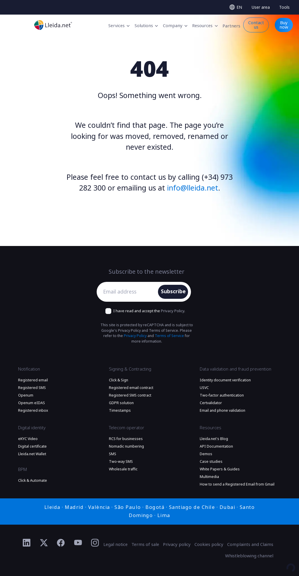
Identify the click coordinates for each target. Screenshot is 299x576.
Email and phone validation (222, 410)
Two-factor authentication (222, 395)
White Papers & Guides (220, 469)
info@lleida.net (192, 188)
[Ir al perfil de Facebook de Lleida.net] (60, 543)
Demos (206, 454)
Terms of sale (145, 544)
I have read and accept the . (149, 311)
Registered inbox (33, 410)
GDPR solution (121, 403)
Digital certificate (32, 446)
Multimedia (209, 476)
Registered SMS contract (130, 395)
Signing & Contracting (130, 369)
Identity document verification (225, 380)
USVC (204, 387)
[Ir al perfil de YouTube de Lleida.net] (78, 543)
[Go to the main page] (53, 25)
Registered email (33, 380)
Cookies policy (208, 544)
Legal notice (115, 544)
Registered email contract (131, 387)
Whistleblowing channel (249, 556)
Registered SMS (32, 387)
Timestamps (120, 410)
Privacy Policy (172, 311)
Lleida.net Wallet (32, 454)
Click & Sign (118, 380)
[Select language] (236, 7)
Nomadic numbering (126, 446)
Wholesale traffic (123, 469)
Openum (25, 395)
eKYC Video (28, 438)
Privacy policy (177, 544)
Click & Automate (32, 480)
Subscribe (173, 291)
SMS (112, 454)
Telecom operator (126, 428)
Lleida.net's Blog (214, 438)
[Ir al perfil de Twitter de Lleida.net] (44, 543)
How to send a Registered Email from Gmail (237, 484)
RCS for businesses (126, 438)
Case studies (211, 461)
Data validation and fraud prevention (235, 369)
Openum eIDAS (31, 403)
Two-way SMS (121, 461)
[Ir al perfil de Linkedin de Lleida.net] (26, 543)
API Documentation (216, 446)
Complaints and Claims (250, 544)
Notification (29, 369)
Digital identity (32, 428)
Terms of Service (169, 335)
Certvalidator (211, 403)
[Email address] (129, 292)
